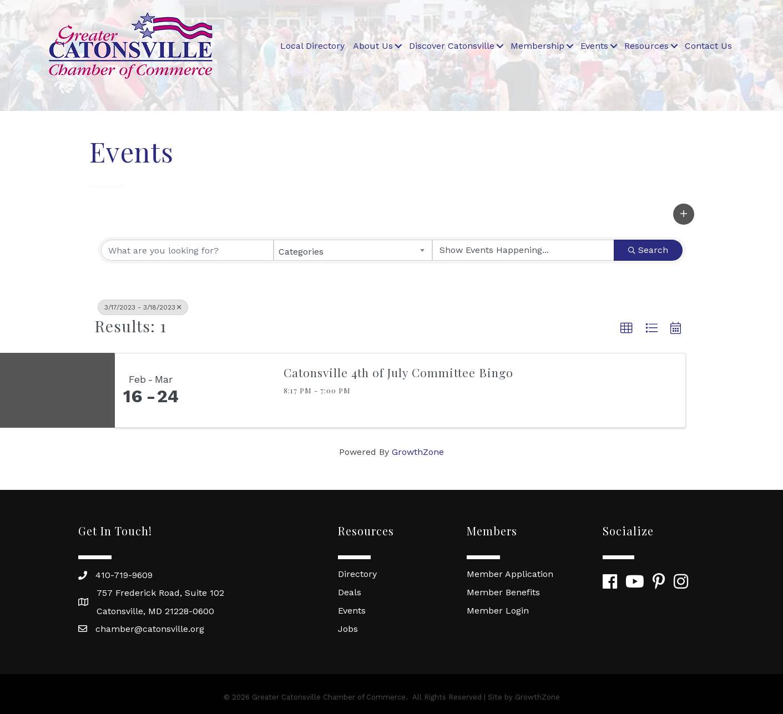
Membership (537, 45)
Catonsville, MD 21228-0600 (155, 611)
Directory (357, 574)
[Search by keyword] (187, 250)
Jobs (348, 629)
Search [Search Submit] (648, 250)
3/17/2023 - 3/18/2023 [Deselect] (142, 307)
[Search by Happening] (523, 250)
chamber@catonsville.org (149, 629)
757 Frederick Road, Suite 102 (160, 593)
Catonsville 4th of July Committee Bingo (398, 372)
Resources (646, 45)
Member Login (498, 610)
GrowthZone (418, 452)
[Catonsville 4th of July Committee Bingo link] (229, 390)
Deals (349, 592)
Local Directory (312, 45)
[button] (683, 214)
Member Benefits (503, 592)
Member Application (510, 574)
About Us (373, 45)
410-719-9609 (124, 575)
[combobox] (353, 250)
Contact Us (708, 45)
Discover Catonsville (451, 45)
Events (594, 45)
